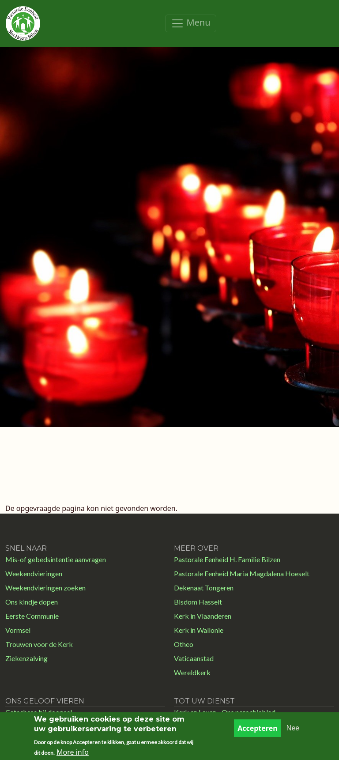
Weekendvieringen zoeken (45, 587)
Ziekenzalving (26, 658)
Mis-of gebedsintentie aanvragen (55, 559)
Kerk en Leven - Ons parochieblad (224, 712)
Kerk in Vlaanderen (202, 616)
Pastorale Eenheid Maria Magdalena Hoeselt (241, 573)
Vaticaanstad (194, 658)
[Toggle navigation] (190, 23)
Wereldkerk (192, 672)
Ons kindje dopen (31, 601)
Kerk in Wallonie (198, 630)
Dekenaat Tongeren (204, 587)
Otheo (183, 644)
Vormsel (17, 630)
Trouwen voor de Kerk (39, 644)
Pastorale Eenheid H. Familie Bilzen (227, 559)
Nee (292, 732)
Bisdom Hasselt (198, 601)
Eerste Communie (32, 616)
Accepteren (257, 732)
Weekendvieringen (33, 573)
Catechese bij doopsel (38, 712)
